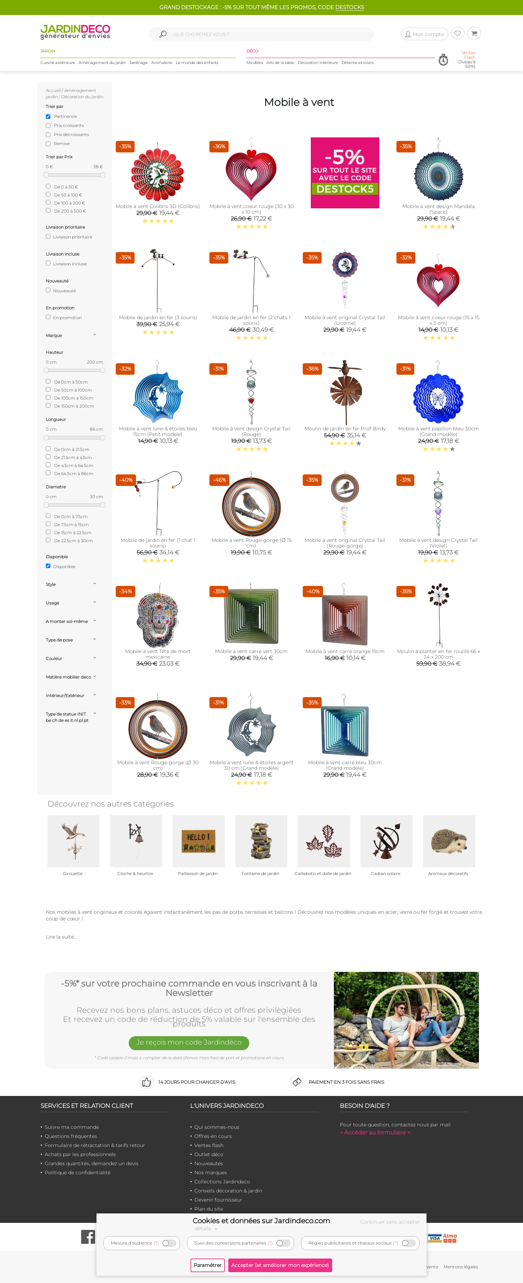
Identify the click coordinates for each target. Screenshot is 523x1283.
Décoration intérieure (318, 62)
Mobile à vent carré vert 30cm (251, 651)
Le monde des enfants (197, 62)
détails (207, 1228)
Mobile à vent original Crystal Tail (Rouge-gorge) (345, 543)
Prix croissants (69, 125)
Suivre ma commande (72, 1127)
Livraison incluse (66, 263)
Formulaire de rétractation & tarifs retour (95, 1145)
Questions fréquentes (71, 1136)
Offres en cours (213, 1136)
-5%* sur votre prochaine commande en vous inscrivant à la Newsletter (189, 988)
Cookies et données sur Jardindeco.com (261, 1221)
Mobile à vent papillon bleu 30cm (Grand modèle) (438, 431)
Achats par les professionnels (80, 1154)
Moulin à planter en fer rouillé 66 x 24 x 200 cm (438, 654)
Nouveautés (208, 1163)
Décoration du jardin (82, 96)
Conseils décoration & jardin (228, 1191)
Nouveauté (61, 290)
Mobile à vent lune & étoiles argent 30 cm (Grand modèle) (251, 765)
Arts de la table (280, 62)
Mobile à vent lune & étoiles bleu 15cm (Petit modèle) (158, 431)
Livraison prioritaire (69, 236)
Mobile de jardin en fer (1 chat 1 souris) (158, 543)
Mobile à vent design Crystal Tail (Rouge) (251, 431)
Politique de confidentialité (77, 1172)
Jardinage (138, 62)
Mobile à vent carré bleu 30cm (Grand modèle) (345, 765)
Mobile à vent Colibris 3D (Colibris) (158, 206)
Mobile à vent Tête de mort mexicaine (158, 654)
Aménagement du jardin (102, 62)
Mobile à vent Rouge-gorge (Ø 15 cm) (252, 543)
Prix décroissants (71, 134)
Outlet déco (208, 1154)
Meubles (254, 62)
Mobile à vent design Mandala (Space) (438, 209)
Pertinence (65, 116)
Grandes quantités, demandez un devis (91, 1163)
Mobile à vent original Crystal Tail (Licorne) (345, 320)
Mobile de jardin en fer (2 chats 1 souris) (251, 320)
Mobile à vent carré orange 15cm (345, 651)
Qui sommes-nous (216, 1127)
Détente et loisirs (358, 62)
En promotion (64, 317)
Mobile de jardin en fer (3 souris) (158, 317)
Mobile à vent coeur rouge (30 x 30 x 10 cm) (251, 209)
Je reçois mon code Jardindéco (189, 1043)
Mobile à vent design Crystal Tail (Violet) (438, 543)
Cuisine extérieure (58, 62)
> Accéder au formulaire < (375, 1132)
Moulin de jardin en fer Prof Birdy (345, 428)
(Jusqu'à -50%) (466, 59)
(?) (156, 1243)
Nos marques (210, 1172)
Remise (62, 143)
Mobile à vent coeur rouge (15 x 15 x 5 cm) (438, 320)
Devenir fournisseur (218, 1200)
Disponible (60, 566)
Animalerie (161, 62)
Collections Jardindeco (222, 1181)
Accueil (53, 90)
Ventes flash (208, 1145)
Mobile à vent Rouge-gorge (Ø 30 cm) (158, 765)
